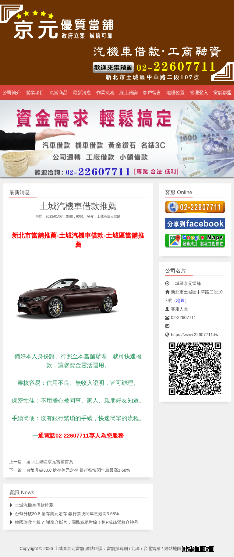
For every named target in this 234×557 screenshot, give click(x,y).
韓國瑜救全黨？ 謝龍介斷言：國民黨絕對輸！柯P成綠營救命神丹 (73, 522)
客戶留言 (152, 92)
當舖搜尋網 (117, 548)
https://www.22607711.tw (191, 334)
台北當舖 (152, 548)
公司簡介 (11, 92)
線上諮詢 (128, 92)
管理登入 (199, 92)
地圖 (180, 300)
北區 (135, 548)
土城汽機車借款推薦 (31, 505)
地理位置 (175, 92)
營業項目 (35, 92)
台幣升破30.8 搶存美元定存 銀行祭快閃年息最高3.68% (78, 470)
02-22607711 (180, 317)
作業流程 (105, 92)
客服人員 (176, 309)
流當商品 (58, 92)
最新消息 (82, 92)
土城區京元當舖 (108, 216)
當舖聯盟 (222, 92)
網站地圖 (172, 548)
